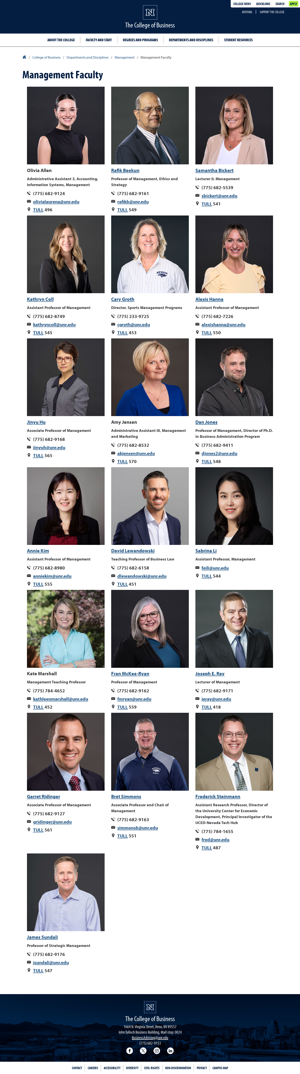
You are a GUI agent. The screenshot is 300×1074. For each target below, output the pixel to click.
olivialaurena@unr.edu (56, 201)
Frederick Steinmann (217, 796)
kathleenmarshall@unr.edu (60, 699)
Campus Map (220, 1068)
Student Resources (238, 39)
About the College (61, 39)
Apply (293, 4)
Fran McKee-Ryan (130, 673)
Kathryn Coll (40, 299)
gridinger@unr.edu (52, 821)
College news (242, 4)
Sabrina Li (206, 551)
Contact (77, 1068)
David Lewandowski (133, 551)
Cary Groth (122, 299)
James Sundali (42, 937)
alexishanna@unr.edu (223, 324)
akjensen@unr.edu (136, 453)
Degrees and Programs (140, 39)
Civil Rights (151, 1068)
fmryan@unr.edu (134, 699)
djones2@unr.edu (219, 453)
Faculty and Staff (99, 39)
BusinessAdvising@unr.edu (150, 1037)
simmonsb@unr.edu (137, 827)
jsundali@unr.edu (51, 962)
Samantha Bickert (214, 170)
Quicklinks (263, 4)
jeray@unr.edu (216, 699)
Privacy (202, 1068)
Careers (93, 1068)
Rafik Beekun (125, 170)
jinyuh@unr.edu (49, 447)
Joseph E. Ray (210, 673)
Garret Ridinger (43, 796)
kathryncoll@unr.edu (54, 324)
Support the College (272, 12)
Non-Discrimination (178, 1068)
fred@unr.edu (215, 839)
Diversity (132, 1068)
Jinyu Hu (36, 422)
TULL (38, 209)
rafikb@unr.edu (133, 201)
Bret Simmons (126, 796)
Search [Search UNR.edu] (279, 4)
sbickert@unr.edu (219, 195)
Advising (247, 12)
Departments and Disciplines (191, 39)
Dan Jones (206, 422)
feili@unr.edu (215, 568)
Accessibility (112, 1068)
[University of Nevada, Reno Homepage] (150, 1007)
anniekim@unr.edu (52, 576)
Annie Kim (38, 551)
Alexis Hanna (209, 299)
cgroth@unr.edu (133, 324)
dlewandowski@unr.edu (141, 576)
